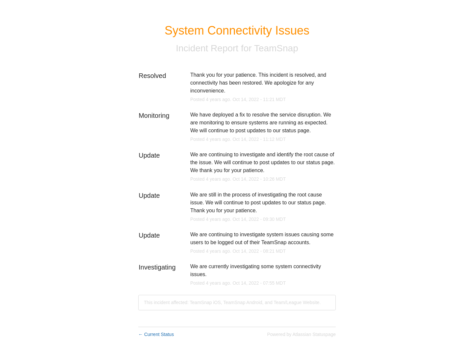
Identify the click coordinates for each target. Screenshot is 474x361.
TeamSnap (276, 48)
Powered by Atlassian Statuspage (301, 334)
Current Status (156, 334)
